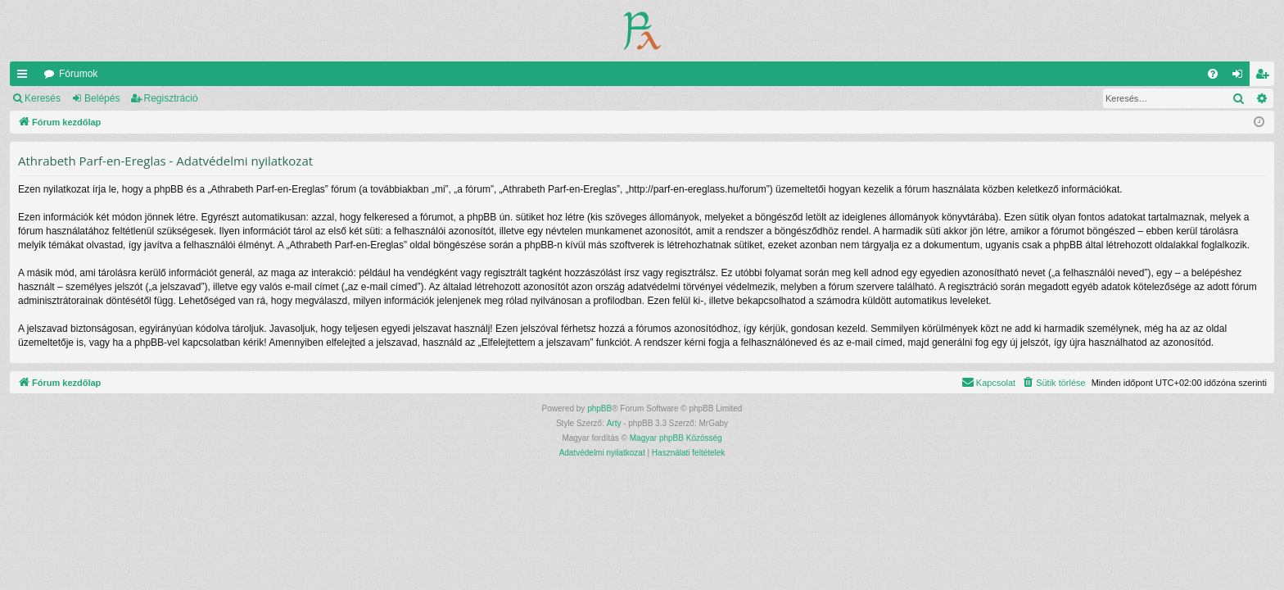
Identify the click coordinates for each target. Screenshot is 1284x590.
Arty (614, 423)
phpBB (599, 408)
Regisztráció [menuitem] (1265, 77)
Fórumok (78, 73)
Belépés (102, 98)
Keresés (43, 98)
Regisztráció (171, 98)
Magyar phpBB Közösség (676, 437)
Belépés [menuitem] (1241, 77)
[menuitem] (1212, 73)
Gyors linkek (25, 77)
